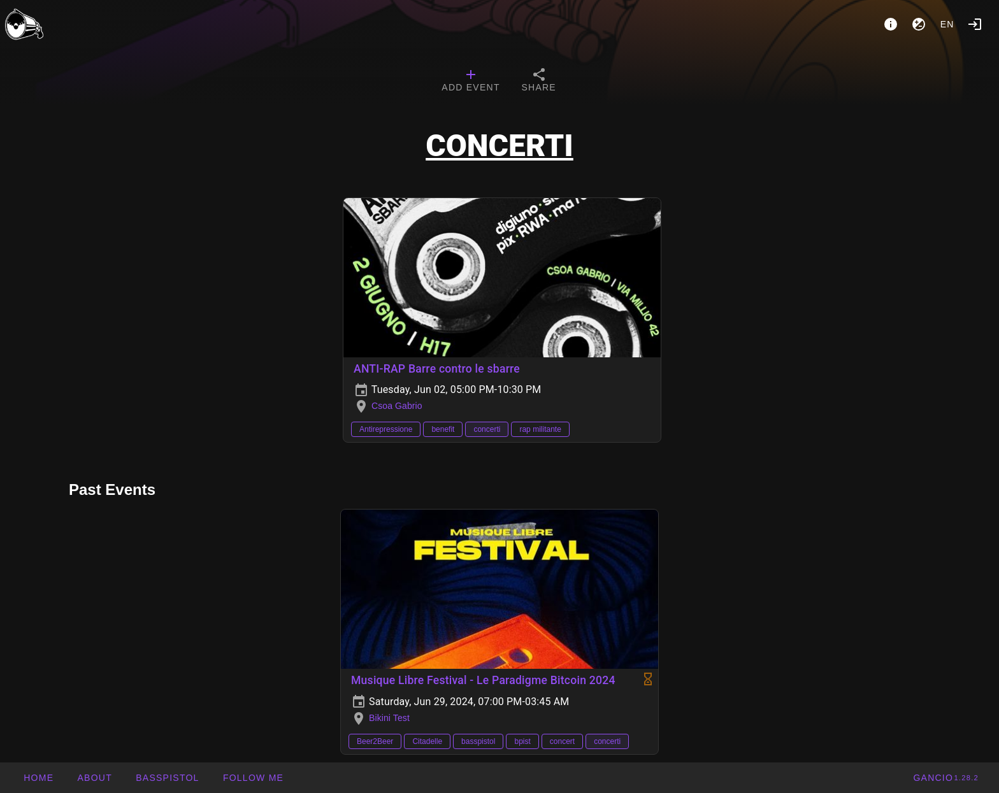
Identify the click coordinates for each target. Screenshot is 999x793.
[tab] (470, 81)
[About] (891, 24)
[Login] (975, 24)
